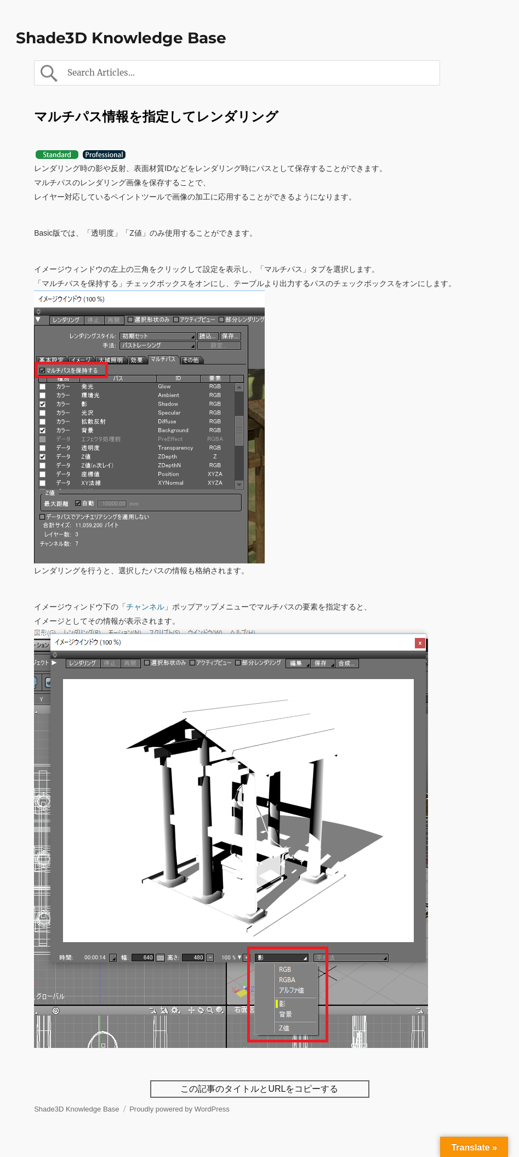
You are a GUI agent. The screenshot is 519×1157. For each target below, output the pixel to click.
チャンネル (145, 606)
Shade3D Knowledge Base (121, 38)
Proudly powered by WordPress (179, 1109)
